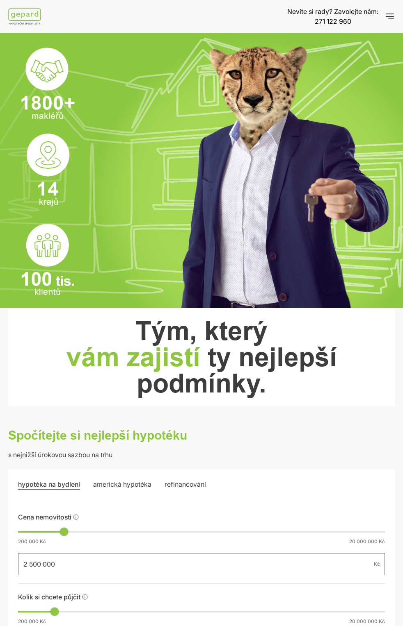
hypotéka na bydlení (49, 484)
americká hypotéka (122, 484)
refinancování (185, 484)
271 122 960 (333, 21)
